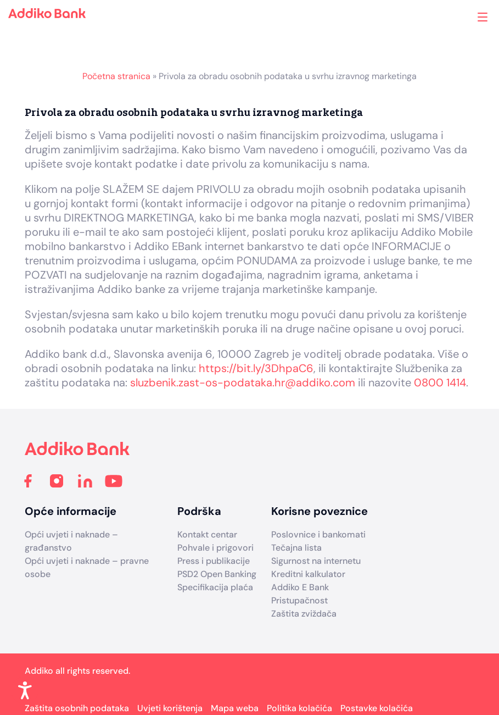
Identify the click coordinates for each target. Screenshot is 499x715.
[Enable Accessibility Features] (24, 690)
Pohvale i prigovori (215, 547)
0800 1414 (440, 382)
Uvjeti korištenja (170, 708)
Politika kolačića (299, 708)
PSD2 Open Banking (216, 574)
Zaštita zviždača (304, 613)
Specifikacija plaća (215, 587)
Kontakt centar (207, 534)
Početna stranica (116, 76)
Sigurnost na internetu (316, 561)
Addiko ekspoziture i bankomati (464, 18)
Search (438, 17)
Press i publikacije (213, 561)
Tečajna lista (296, 547)
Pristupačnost (299, 600)
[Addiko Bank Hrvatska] (77, 452)
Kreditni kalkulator (308, 574)
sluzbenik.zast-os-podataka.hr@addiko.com (242, 382)
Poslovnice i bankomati (318, 534)
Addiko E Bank (300, 587)
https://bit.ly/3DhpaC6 (256, 368)
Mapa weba (235, 708)
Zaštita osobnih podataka (77, 708)
